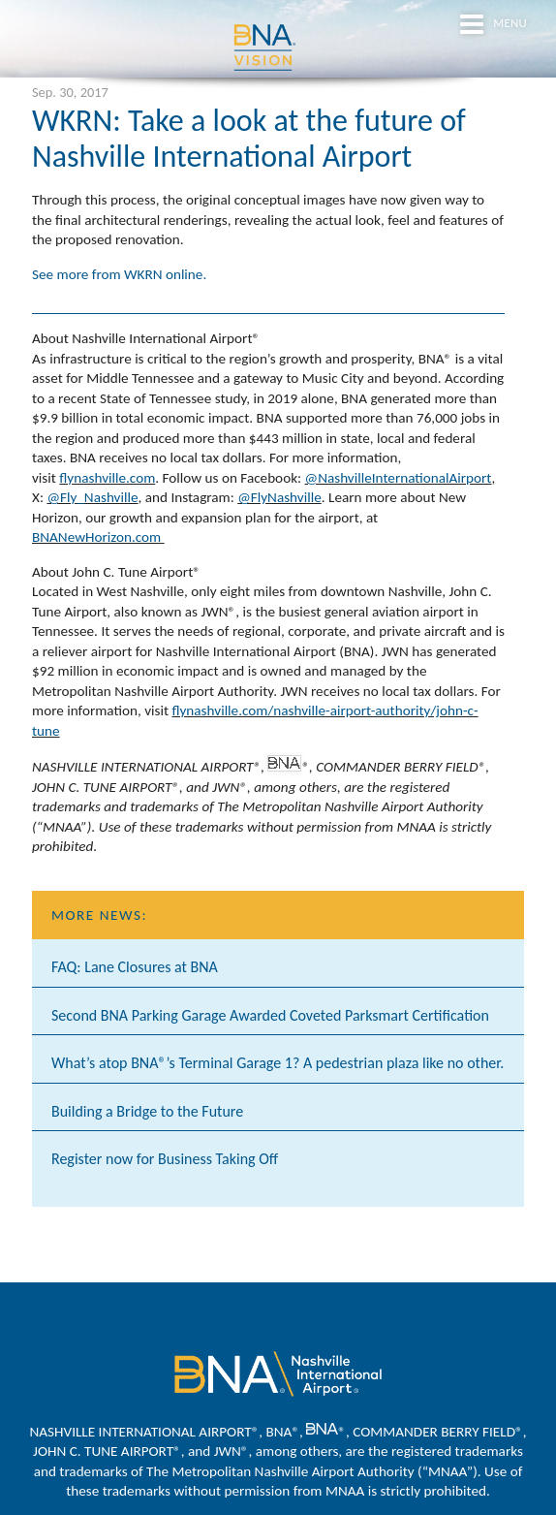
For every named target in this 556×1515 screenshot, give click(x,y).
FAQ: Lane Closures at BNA (134, 967)
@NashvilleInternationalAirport (398, 478)
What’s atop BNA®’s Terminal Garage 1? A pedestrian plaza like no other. (277, 1063)
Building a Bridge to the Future (147, 1111)
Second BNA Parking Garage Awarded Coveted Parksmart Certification (270, 1015)
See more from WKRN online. (121, 274)
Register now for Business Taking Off (164, 1159)
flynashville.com (107, 478)
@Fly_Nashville (92, 497)
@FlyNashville (279, 497)
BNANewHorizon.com (96, 537)
